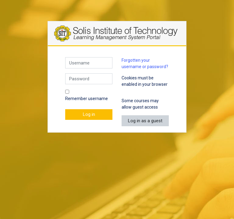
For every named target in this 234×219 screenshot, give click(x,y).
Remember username (86, 98)
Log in (89, 114)
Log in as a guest (145, 120)
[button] (126, 91)
